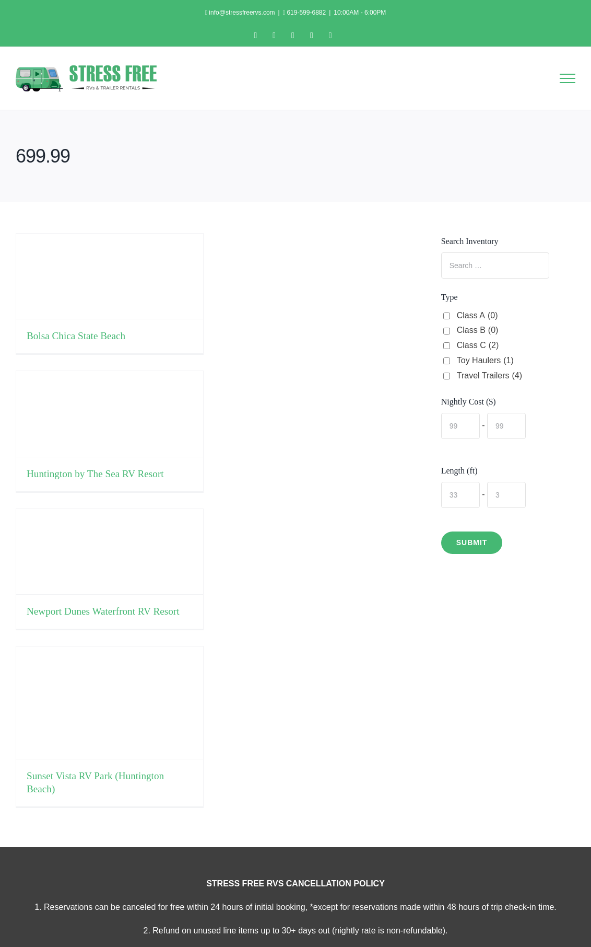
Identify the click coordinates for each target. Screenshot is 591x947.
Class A (477, 316)
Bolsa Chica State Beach (76, 335)
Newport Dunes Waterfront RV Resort (103, 611)
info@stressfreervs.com (241, 12)
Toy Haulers (485, 360)
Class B (478, 330)
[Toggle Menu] (567, 78)
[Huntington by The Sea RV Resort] (109, 413)
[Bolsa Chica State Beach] (109, 276)
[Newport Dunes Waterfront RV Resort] (109, 551)
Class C (478, 345)
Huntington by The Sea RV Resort (95, 473)
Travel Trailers (489, 376)
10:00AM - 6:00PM (360, 12)
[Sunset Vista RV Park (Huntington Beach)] (109, 702)
